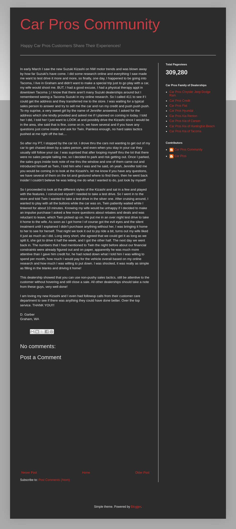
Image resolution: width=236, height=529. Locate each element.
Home (86, 472)
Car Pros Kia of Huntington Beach (192, 126)
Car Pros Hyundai (181, 110)
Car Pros (180, 156)
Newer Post (29, 472)
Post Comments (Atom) (54, 480)
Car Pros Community (90, 24)
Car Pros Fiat (178, 105)
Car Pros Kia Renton (183, 116)
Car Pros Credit (179, 100)
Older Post (142, 472)
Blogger (136, 506)
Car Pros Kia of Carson (184, 121)
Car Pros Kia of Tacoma (185, 131)
